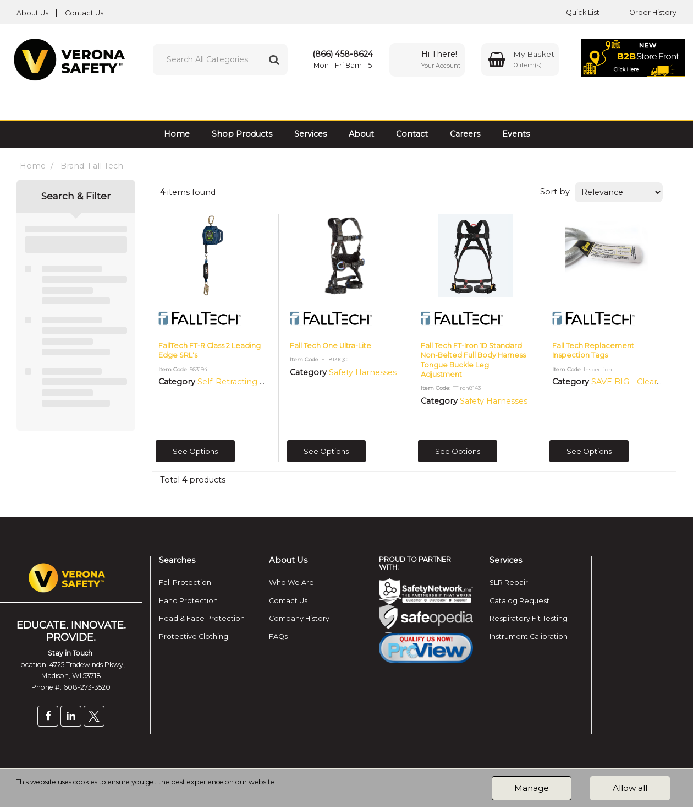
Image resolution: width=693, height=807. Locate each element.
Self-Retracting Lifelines (244, 382)
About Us (32, 13)
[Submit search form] (274, 59)
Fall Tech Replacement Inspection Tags (593, 350)
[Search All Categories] (220, 59)
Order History (644, 12)
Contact (412, 134)
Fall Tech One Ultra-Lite (330, 346)
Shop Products (242, 134)
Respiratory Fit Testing (529, 618)
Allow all (630, 788)
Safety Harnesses (363, 372)
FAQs (278, 636)
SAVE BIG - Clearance (633, 382)
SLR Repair (509, 582)
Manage (531, 788)
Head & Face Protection (202, 618)
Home (177, 134)
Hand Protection (188, 601)
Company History (299, 618)
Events (516, 134)
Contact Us (84, 13)
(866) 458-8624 (342, 54)
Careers (465, 134)
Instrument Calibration (529, 636)
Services (310, 134)
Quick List (574, 12)
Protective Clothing (193, 636)
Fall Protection (185, 582)
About (361, 134)
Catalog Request (519, 601)
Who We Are (291, 582)
